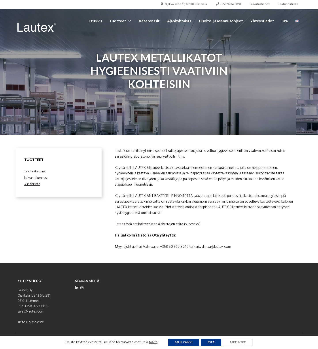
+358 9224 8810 (228, 4)
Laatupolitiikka (288, 4)
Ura (285, 21)
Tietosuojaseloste (31, 322)
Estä (211, 342)
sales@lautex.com (31, 312)
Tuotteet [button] (122, 21)
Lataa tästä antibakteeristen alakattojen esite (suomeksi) (158, 224)
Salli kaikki (184, 342)
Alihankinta (32, 184)
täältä (153, 342)
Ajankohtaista (179, 21)
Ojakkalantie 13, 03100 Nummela (183, 4)
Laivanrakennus (35, 178)
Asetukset (238, 342)
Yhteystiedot (262, 21)
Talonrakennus (34, 171)
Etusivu (95, 21)
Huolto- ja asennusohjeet (221, 21)
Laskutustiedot (260, 4)
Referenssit (149, 21)
